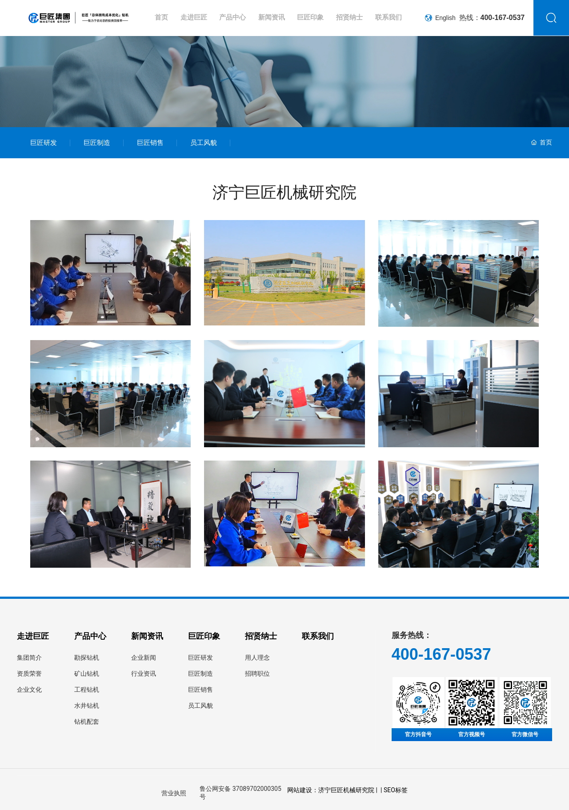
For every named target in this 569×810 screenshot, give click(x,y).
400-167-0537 (441, 654)
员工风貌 (203, 143)
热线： (492, 17)
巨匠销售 (150, 143)
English (440, 17)
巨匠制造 (97, 143)
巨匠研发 (43, 143)
